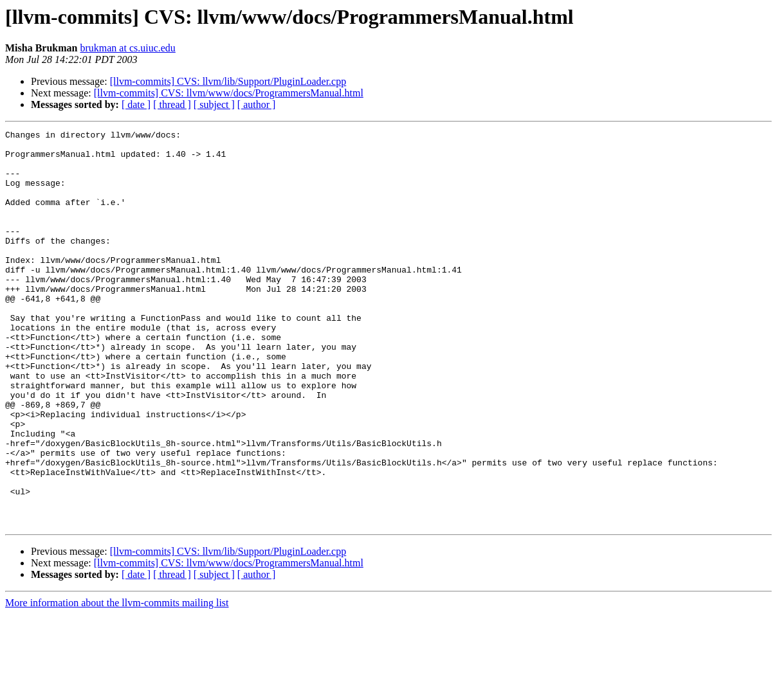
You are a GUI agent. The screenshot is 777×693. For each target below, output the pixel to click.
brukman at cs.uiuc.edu (127, 47)
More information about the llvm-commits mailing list (117, 681)
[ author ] (256, 104)
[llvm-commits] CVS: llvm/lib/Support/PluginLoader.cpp (228, 81)
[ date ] (136, 104)
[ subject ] (214, 104)
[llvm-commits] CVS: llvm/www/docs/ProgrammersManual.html (228, 92)
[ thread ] (172, 104)
